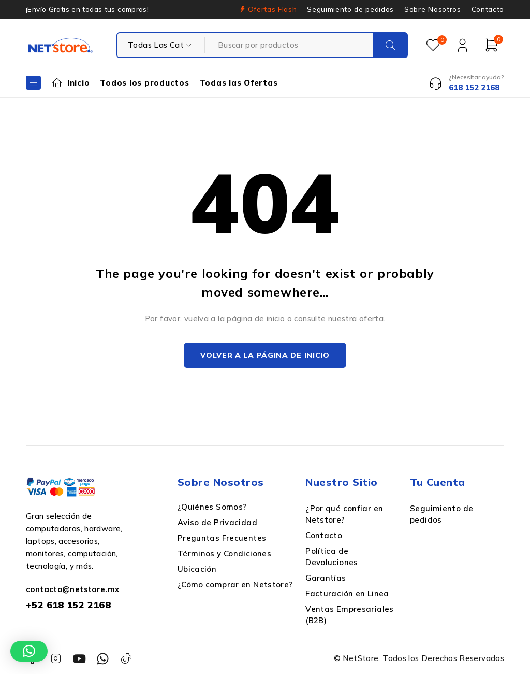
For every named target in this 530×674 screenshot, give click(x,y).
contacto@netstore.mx (73, 590)
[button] (29, 651)
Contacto (488, 9)
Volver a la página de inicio (265, 355)
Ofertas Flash (272, 9)
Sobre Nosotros (432, 9)
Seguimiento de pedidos (350, 9)
